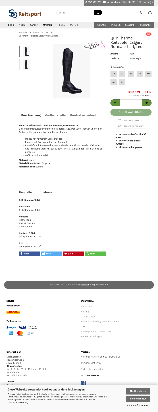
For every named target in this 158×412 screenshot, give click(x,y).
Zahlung (116, 25)
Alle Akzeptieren (138, 391)
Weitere (74, 25)
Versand (101, 25)
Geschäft (130, 25)
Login (148, 2)
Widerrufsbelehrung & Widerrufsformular (101, 321)
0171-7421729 (93, 2)
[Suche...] (98, 12)
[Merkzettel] (142, 12)
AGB (83, 326)
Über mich (146, 25)
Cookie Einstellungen (91, 336)
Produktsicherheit (83, 115)
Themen (60, 25)
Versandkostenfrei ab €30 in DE (122, 2)
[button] (150, 12)
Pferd (22, 25)
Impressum (86, 306)
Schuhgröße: (117, 67)
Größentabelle (55, 115)
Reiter (10, 25)
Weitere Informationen (138, 405)
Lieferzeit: (115, 58)
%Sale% (34, 25)
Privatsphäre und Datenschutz (96, 331)
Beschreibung (31, 115)
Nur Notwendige (138, 398)
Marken (47, 25)
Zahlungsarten (88, 316)
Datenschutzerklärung (18, 402)
